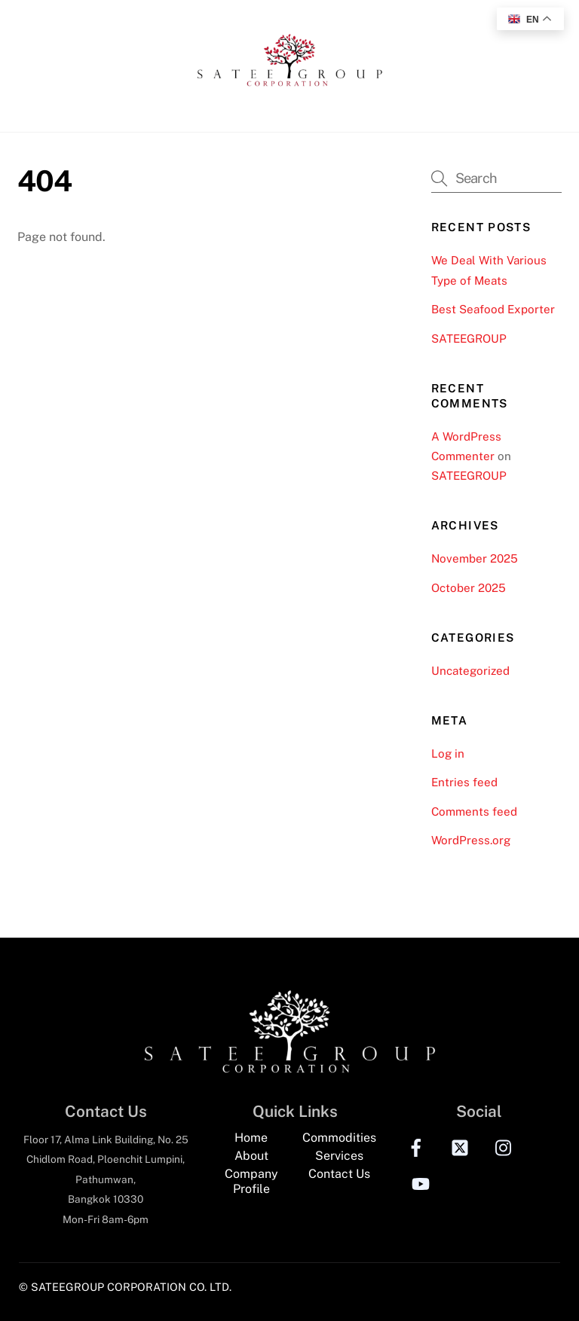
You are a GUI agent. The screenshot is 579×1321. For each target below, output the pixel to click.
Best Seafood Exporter (493, 309)
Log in (447, 753)
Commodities (339, 1137)
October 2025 (468, 587)
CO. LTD (209, 1286)
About (251, 1156)
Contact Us (339, 1174)
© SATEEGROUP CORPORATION (102, 1286)
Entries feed (464, 782)
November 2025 (474, 558)
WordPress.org (470, 840)
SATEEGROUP (469, 338)
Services (339, 1156)
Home (251, 1137)
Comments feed (474, 811)
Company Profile (251, 1182)
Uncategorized (470, 670)
